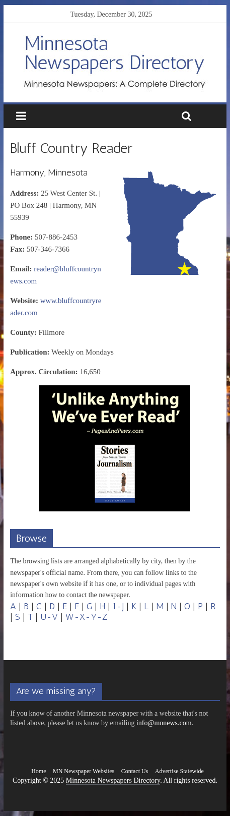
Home (38, 771)
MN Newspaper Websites (83, 771)
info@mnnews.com (164, 723)
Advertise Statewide (179, 771)
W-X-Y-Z (86, 616)
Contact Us (134, 771)
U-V (49, 616)
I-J (118, 606)
